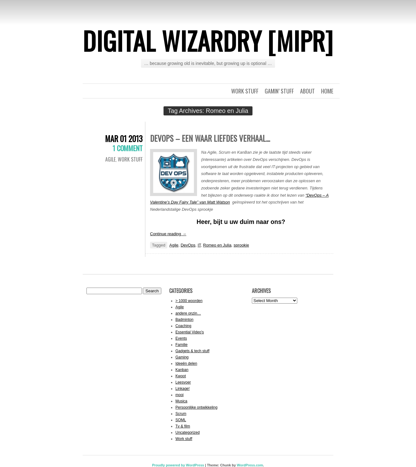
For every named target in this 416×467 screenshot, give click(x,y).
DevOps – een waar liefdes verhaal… (210, 138)
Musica (181, 401)
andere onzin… (188, 313)
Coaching (183, 326)
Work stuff (244, 91)
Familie (181, 344)
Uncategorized (187, 432)
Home (327, 91)
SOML (180, 420)
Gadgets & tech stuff (192, 351)
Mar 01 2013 (124, 138)
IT (199, 245)
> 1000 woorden (188, 301)
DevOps (188, 245)
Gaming (182, 357)
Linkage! (182, 388)
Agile (110, 159)
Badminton (184, 319)
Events (181, 338)
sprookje (241, 245)
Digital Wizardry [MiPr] (208, 40)
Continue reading (168, 233)
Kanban (181, 370)
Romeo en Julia (217, 245)
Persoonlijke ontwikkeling (196, 407)
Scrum (180, 413)
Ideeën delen (186, 363)
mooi (179, 395)
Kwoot (180, 376)
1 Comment (127, 148)
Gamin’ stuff (279, 91)
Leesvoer (183, 382)
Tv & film (182, 426)
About (307, 91)
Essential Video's (189, 332)
